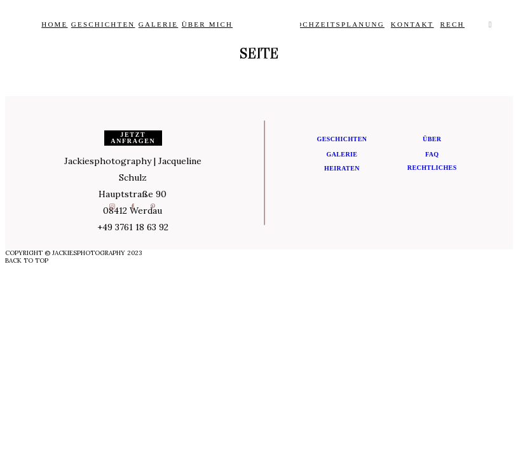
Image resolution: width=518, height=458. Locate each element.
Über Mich (207, 24)
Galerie (158, 24)
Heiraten (342, 168)
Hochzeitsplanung (337, 24)
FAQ (432, 154)
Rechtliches (432, 167)
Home (54, 24)
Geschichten (103, 24)
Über (432, 138)
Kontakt (412, 24)
